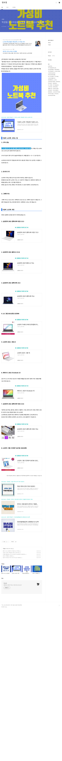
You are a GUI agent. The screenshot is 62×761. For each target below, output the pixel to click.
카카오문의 (50, 169)
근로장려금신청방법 (51, 161)
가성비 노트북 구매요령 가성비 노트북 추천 (11, 703)
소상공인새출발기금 (51, 157)
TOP (59, 757)
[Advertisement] (22, 46)
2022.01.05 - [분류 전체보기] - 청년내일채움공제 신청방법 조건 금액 (15, 649)
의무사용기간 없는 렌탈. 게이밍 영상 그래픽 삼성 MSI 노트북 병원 (17, 90)
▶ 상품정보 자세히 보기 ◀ (21, 351)
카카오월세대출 (51, 149)
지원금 (4, 699)
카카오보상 (56, 173)
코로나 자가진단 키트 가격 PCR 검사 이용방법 (12, 708)
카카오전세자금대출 (51, 154)
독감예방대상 (50, 159)
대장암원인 (50, 171)
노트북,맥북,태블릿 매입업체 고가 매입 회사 (14, 79)
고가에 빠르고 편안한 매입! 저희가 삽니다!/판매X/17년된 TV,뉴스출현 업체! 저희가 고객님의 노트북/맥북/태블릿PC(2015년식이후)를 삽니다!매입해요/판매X (17, 81)
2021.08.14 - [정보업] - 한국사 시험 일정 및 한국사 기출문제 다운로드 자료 (17, 631)
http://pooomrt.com (7, 86)
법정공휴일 (58, 161)
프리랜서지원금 (55, 168)
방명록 (14, 7)
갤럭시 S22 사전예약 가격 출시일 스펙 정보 (11, 702)
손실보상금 (50, 145)
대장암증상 (55, 162)
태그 (8, 7)
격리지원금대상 (51, 150)
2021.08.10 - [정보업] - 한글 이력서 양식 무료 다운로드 (12, 614)
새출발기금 (50, 168)
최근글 (49, 135)
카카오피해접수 (55, 169)
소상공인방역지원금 (56, 171)
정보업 (4, 3)
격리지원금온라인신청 (52, 147)
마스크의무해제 (51, 156)
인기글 (53, 135)
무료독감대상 (55, 166)
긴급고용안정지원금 (51, 174)
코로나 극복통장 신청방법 (8, 707)
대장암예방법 (56, 149)
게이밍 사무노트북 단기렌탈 (10, 89)
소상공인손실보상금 (51, 152)
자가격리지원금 (51, 173)
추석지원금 (56, 156)
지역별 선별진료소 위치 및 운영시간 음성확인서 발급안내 (14, 705)
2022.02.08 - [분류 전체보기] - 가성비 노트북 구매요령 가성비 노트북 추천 (16, 154)
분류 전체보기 (50, 119)
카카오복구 (50, 162)
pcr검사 (55, 159)
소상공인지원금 (57, 150)
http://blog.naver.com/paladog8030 (11, 77)
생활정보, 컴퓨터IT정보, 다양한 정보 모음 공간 (13, 736)
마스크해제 (50, 164)
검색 (56, 3)
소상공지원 (50, 166)
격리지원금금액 (55, 164)
